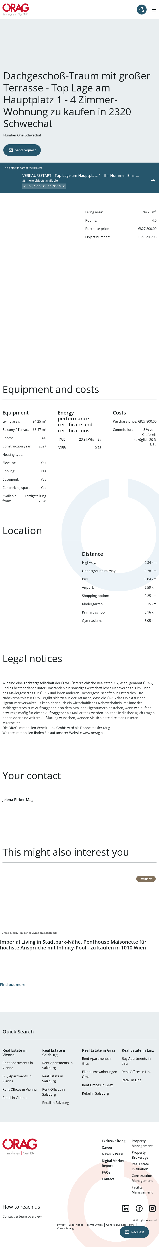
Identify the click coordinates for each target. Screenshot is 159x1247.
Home (15, 9)
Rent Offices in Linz (136, 1072)
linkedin (126, 1208)
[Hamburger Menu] (154, 9)
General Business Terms (120, 1224)
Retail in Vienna (14, 1097)
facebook (139, 1208)
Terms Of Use (95, 1224)
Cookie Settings (66, 1228)
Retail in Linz (131, 1080)
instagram (152, 1208)
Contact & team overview (22, 1216)
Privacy (61, 1224)
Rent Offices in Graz (97, 1085)
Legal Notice (76, 1224)
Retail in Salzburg (55, 1102)
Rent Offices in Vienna (19, 1089)
